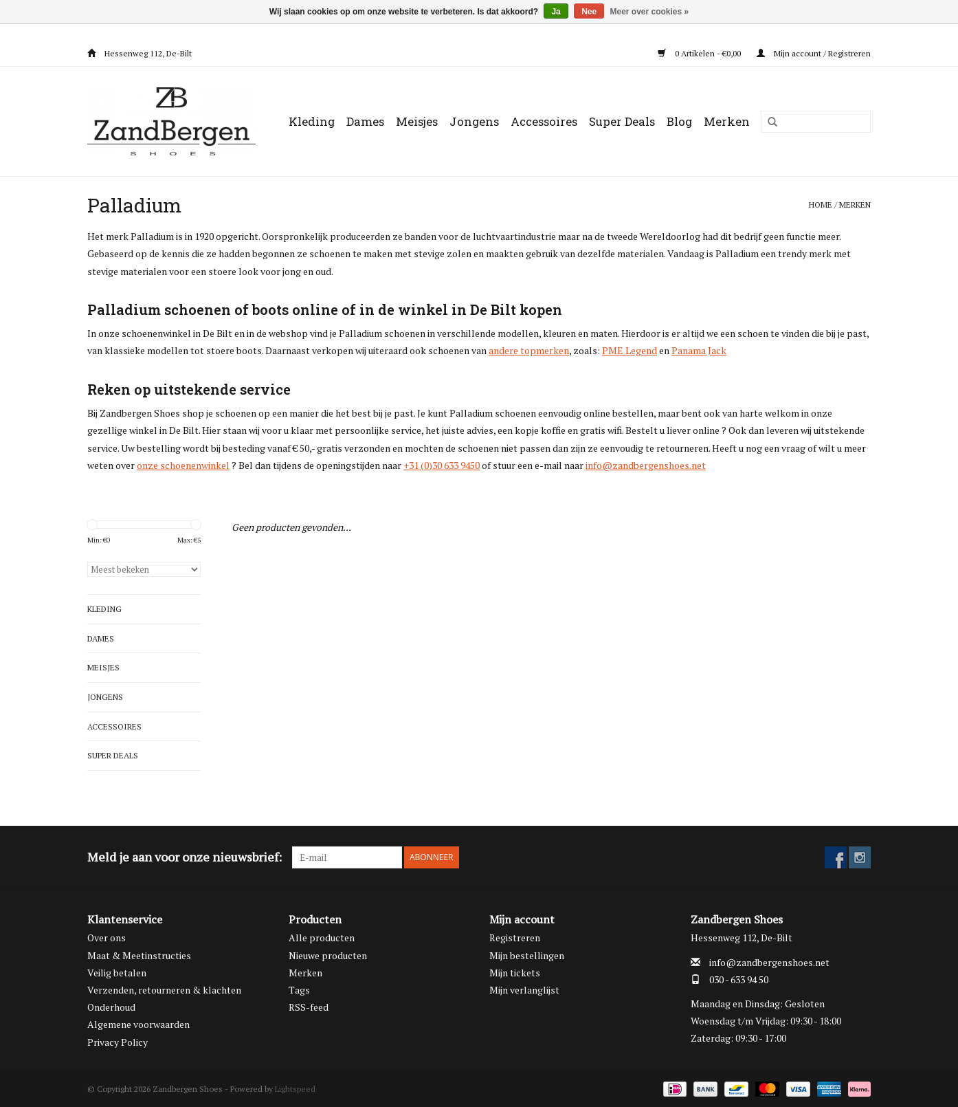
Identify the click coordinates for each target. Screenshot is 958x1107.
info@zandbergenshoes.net (646, 465)
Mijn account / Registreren (814, 53)
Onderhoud (111, 1006)
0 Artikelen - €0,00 (700, 53)
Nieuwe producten (328, 955)
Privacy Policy (117, 1042)
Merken (727, 121)
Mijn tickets (514, 972)
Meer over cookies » (649, 12)
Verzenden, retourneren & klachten (164, 989)
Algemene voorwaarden (138, 1024)
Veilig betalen (116, 972)
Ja (555, 12)
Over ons (106, 937)
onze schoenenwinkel (183, 465)
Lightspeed (295, 1089)
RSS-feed (308, 1006)
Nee (589, 12)
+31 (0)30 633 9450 (441, 465)
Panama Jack (698, 350)
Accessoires (544, 121)
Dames (365, 121)
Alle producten (322, 937)
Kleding (312, 121)
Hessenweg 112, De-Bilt (139, 53)
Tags (299, 989)
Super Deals (622, 121)
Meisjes (417, 121)
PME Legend (629, 350)
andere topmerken (529, 350)
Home (820, 204)
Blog (679, 121)
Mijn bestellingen (526, 955)
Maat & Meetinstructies (139, 955)
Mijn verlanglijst (524, 989)
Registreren (514, 937)
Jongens (474, 121)
